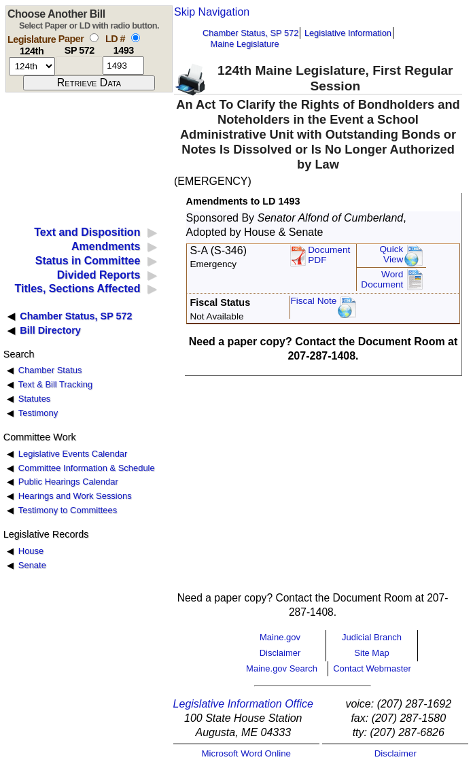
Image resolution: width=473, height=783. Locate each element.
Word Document (382, 279)
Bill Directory (50, 330)
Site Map (371, 653)
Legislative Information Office (243, 704)
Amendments (105, 246)
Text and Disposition (87, 232)
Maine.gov (280, 637)
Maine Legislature (244, 44)
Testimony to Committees (67, 510)
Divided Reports (99, 275)
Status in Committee (88, 260)
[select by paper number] (94, 37)
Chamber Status (50, 370)
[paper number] (79, 65)
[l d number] (123, 65)
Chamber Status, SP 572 (250, 33)
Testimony (38, 413)
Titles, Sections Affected (77, 288)
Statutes (34, 399)
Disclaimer (280, 653)
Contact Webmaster (372, 668)
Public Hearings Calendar (68, 481)
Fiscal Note (313, 301)
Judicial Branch (372, 637)
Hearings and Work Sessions (75, 496)
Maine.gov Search (281, 668)
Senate (32, 565)
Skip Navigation (211, 12)
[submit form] (89, 82)
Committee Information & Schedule (86, 468)
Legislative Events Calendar (73, 454)
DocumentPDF (329, 255)
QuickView (392, 254)
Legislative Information (347, 33)
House (30, 551)
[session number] (32, 66)
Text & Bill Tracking (55, 384)
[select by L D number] (135, 37)
